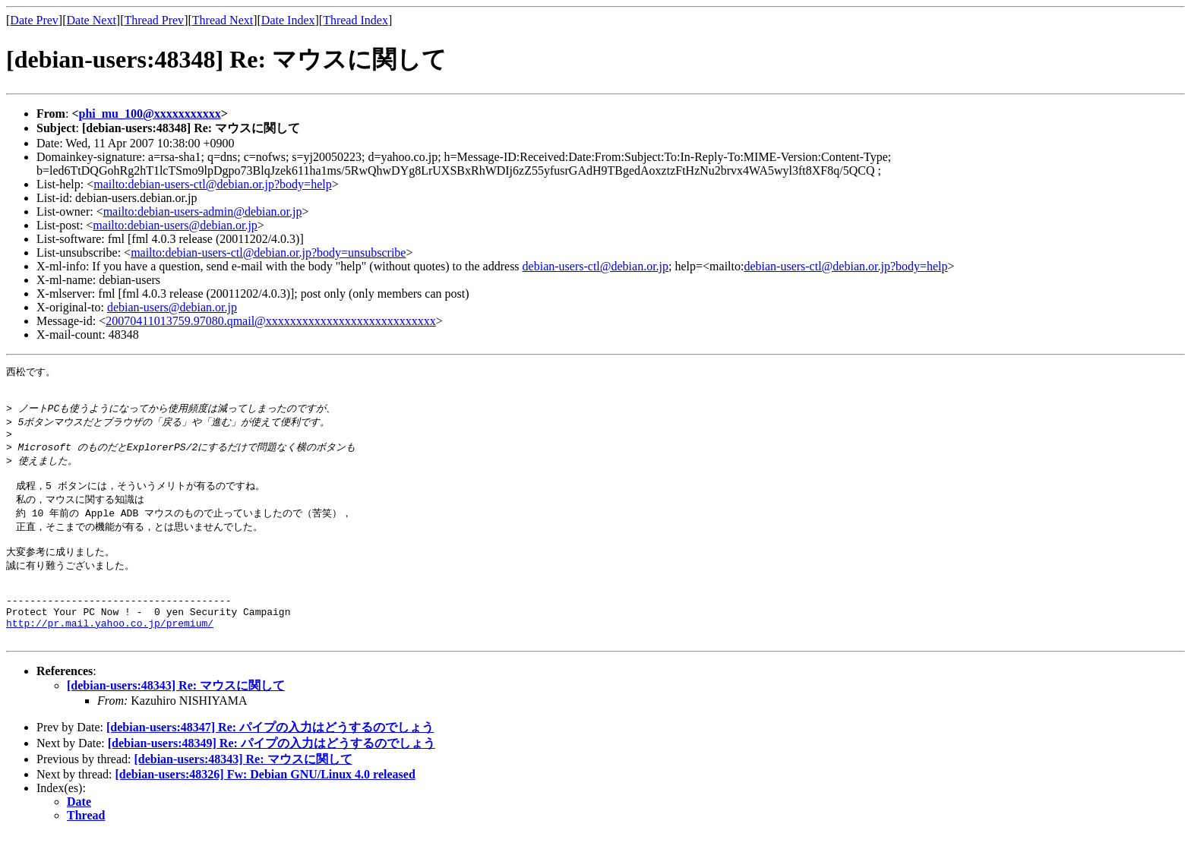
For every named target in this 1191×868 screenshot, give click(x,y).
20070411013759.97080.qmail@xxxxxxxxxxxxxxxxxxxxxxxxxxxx (271, 320)
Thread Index (355, 20)
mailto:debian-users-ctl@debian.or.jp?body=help (212, 184)
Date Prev (34, 20)
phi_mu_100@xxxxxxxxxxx (150, 113)
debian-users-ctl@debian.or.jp (595, 266)
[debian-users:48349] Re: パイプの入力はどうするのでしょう (271, 776)
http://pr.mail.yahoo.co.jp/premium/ (109, 654)
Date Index (288, 20)
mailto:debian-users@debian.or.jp (175, 225)
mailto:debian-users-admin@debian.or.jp (202, 211)
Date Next (91, 20)
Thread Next (222, 20)
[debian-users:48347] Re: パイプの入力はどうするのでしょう (270, 760)
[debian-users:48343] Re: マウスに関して (176, 718)
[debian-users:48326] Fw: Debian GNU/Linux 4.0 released (265, 807)
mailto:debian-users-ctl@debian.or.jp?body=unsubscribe (268, 252)
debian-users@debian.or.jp (172, 307)
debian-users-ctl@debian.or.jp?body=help (845, 266)
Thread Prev (154, 20)
